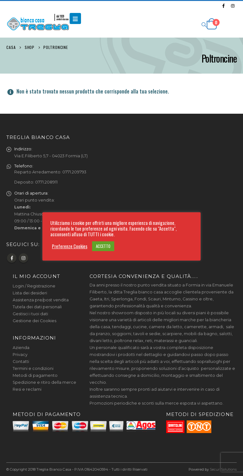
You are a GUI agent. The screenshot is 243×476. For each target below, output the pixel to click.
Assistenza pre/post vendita (41, 300)
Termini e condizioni (33, 368)
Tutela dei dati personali (37, 306)
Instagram (23, 258)
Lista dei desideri (30, 293)
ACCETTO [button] (103, 246)
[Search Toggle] (204, 24)
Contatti (21, 361)
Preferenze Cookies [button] (69, 246)
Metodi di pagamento (35, 375)
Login (18, 286)
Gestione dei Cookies (34, 320)
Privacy (20, 354)
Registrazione (41, 286)
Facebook (11, 258)
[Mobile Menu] (75, 18)
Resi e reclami (27, 389)
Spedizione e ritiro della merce (44, 382)
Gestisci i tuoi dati (30, 313)
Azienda (21, 347)
